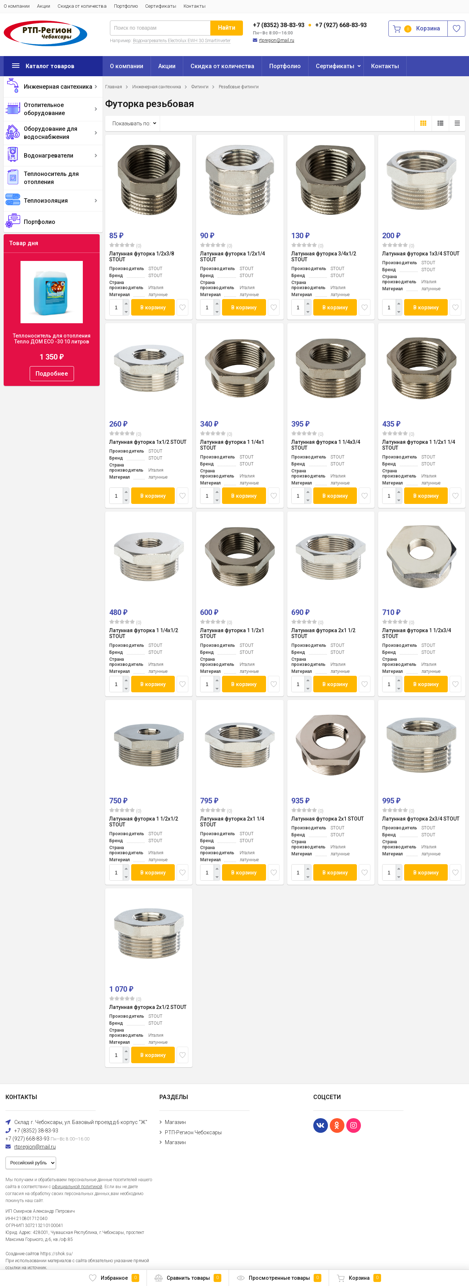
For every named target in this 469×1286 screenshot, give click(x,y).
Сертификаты (160, 6)
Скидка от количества (82, 6)
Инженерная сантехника (58, 86)
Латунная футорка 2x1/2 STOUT (148, 1007)
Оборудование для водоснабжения (50, 132)
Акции (43, 6)
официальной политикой (77, 1186)
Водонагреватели (48, 155)
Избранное (113, 1278)
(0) (125, 245)
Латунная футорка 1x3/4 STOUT (420, 254)
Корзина (358, 1278)
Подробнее (52, 373)
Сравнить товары (187, 1278)
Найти (226, 27)
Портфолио (126, 6)
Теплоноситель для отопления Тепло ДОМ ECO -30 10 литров (52, 338)
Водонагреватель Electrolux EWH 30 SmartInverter (181, 40)
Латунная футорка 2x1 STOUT (327, 819)
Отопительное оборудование (44, 109)
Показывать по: (131, 123)
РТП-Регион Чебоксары (193, 1132)
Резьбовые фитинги (239, 86)
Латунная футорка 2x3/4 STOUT (420, 819)
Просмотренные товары (278, 1278)
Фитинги (199, 86)
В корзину (153, 307)
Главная (113, 86)
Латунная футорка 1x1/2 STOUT (148, 442)
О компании (17, 6)
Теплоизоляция (46, 200)
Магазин (175, 1122)
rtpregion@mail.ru (276, 40)
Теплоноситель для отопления (51, 177)
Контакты (195, 6)
